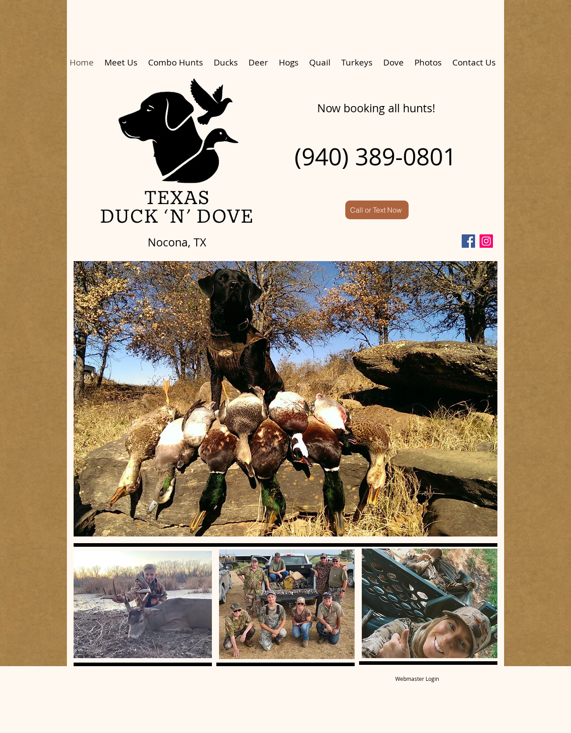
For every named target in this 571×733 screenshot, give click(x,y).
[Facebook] (468, 241)
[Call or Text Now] (377, 210)
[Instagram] (486, 241)
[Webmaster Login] (417, 679)
